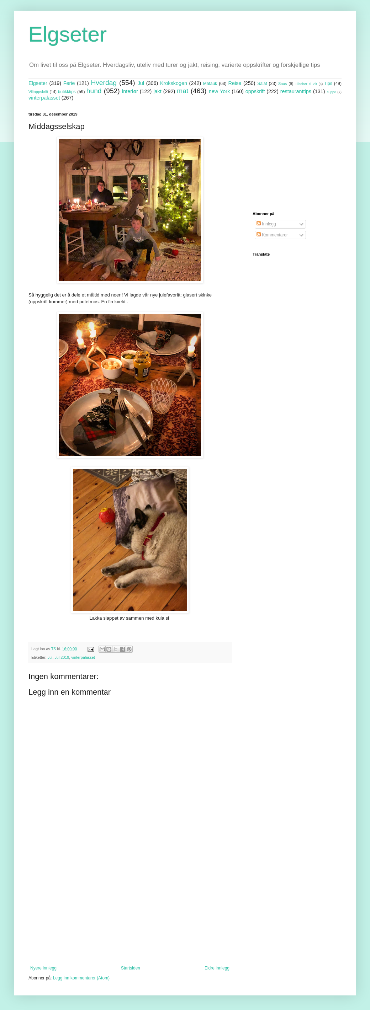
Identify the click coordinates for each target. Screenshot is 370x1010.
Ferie (69, 83)
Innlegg (266, 223)
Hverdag (104, 82)
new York (219, 91)
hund (94, 91)
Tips (328, 83)
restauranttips (295, 91)
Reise (235, 83)
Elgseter (67, 34)
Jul (141, 83)
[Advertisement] (129, 907)
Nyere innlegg (43, 968)
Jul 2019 (61, 657)
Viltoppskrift (38, 92)
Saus (282, 83)
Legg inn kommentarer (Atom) (81, 978)
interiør (130, 91)
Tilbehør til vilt (306, 84)
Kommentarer (272, 235)
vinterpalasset (44, 98)
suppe (331, 92)
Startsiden (130, 968)
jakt (157, 91)
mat (182, 91)
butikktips (67, 91)
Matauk (210, 83)
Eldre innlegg (217, 968)
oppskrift (255, 91)
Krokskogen (173, 83)
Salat (262, 83)
